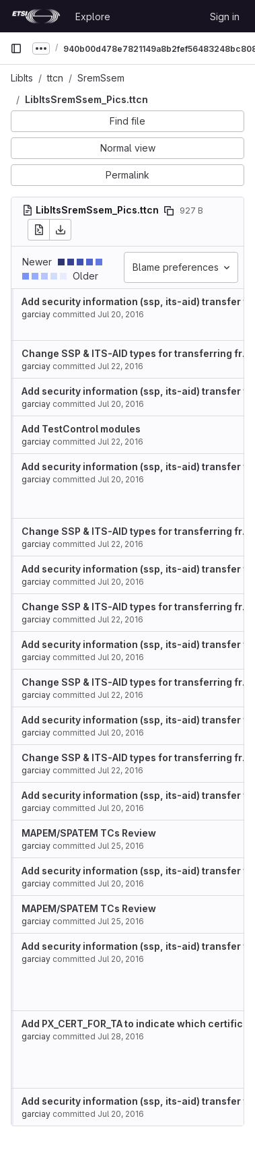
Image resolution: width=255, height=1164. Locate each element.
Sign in (225, 16)
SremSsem (100, 78)
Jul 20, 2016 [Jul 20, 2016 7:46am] (121, 314)
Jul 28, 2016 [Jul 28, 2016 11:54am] (121, 1036)
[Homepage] (36, 16)
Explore (92, 16)
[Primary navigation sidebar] (16, 48)
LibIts (22, 78)
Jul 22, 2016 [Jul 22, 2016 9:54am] (120, 442)
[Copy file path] (169, 211)
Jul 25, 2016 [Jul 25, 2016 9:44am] (121, 846)
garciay (36, 314)
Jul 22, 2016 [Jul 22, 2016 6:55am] (120, 366)
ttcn (55, 78)
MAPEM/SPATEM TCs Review (89, 833)
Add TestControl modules (81, 428)
